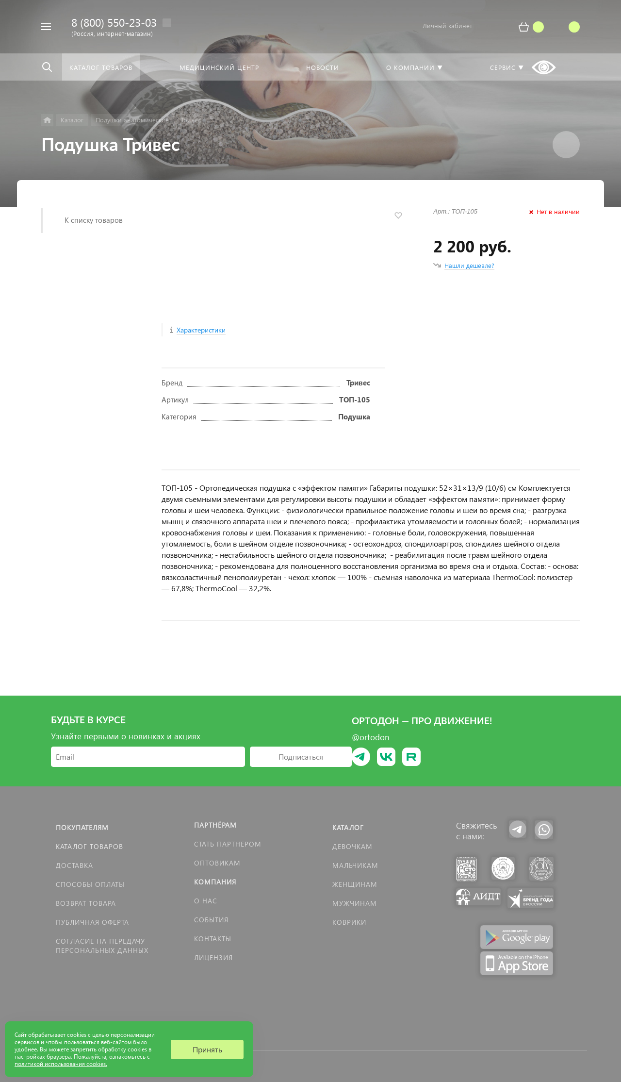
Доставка (74, 865)
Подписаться (300, 756)
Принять (207, 1049)
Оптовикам (217, 862)
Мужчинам (354, 903)
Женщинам (354, 884)
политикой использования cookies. (61, 1063)
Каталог (348, 827)
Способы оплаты (90, 884)
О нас (205, 900)
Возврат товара (86, 903)
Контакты (212, 938)
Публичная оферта (92, 922)
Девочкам (352, 846)
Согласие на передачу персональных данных (102, 945)
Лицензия (213, 957)
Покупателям (82, 827)
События (211, 919)
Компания (215, 881)
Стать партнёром (227, 844)
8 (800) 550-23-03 (114, 22)
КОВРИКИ (349, 922)
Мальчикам (355, 865)
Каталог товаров (89, 846)
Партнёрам (215, 825)
